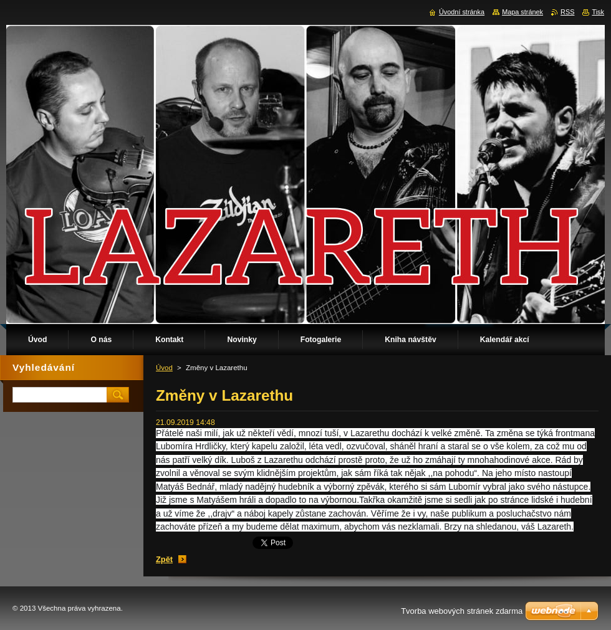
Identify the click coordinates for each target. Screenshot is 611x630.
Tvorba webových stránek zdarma (461, 611)
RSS (567, 12)
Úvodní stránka (461, 12)
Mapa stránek (522, 12)
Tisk (598, 12)
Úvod (164, 367)
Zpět (164, 559)
